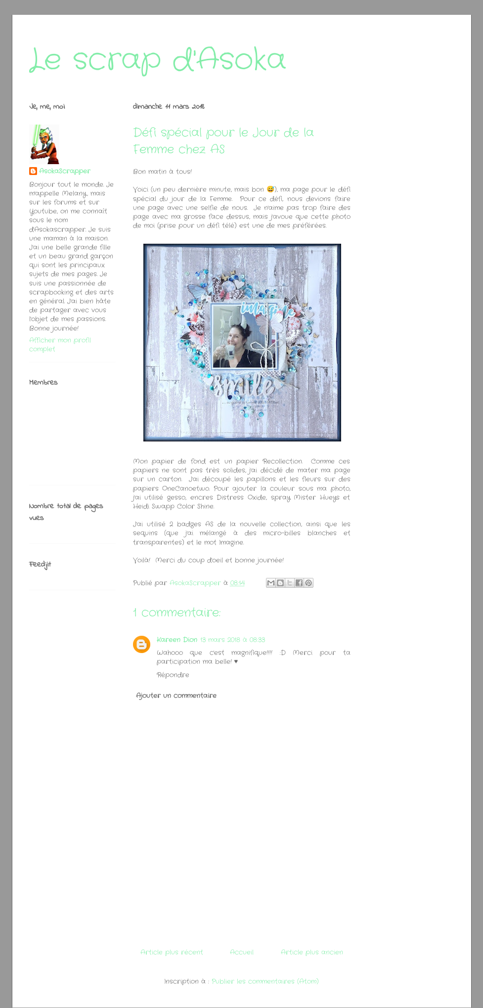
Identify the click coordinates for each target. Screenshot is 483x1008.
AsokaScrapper (64, 171)
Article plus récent (171, 952)
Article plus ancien (312, 952)
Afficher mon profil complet (60, 345)
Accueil (242, 952)
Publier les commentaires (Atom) (265, 981)
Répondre (173, 675)
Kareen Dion (177, 640)
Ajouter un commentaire (176, 696)
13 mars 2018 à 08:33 (232, 640)
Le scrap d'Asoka (157, 60)
